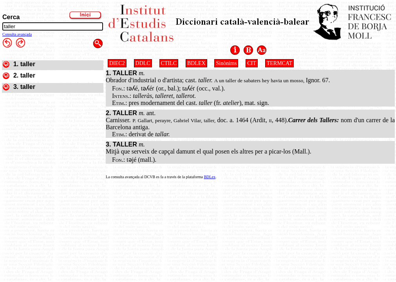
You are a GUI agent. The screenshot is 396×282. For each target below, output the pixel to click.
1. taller (24, 64)
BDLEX (196, 63)
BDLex (209, 177)
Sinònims (226, 63)
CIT (251, 63)
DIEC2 (117, 63)
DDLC (143, 63)
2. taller (24, 75)
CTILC (169, 63)
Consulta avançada (17, 34)
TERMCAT (279, 63)
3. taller (24, 86)
